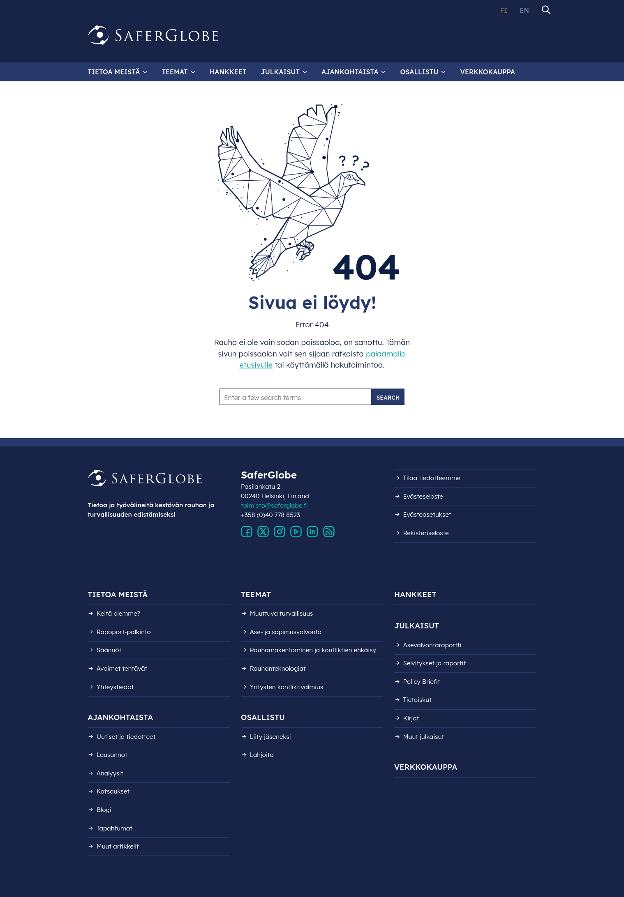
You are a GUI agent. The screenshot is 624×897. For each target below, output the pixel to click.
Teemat (175, 72)
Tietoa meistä (114, 72)
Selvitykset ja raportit (434, 663)
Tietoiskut (417, 700)
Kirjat (411, 718)
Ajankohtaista (349, 72)
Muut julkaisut (423, 737)
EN (524, 10)
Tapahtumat (114, 828)
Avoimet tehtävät (122, 668)
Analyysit (110, 773)
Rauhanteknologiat (278, 668)
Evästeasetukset (427, 514)
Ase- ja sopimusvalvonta (286, 632)
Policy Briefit (421, 681)
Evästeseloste (423, 496)
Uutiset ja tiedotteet (126, 737)
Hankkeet (228, 72)
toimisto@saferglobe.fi (274, 505)
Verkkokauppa (487, 72)
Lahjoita (262, 755)
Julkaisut (280, 72)
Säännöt (109, 650)
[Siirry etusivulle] (153, 35)
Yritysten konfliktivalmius (287, 687)
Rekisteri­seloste (426, 533)
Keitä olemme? (119, 613)
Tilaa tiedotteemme (432, 478)
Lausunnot (112, 755)
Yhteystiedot (115, 687)
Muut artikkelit (118, 846)
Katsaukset (113, 791)
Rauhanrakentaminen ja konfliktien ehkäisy (313, 650)
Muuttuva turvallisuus (281, 613)
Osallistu (419, 72)
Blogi (104, 810)
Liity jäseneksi (270, 737)
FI (503, 10)
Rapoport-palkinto (124, 632)
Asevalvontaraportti (432, 645)
